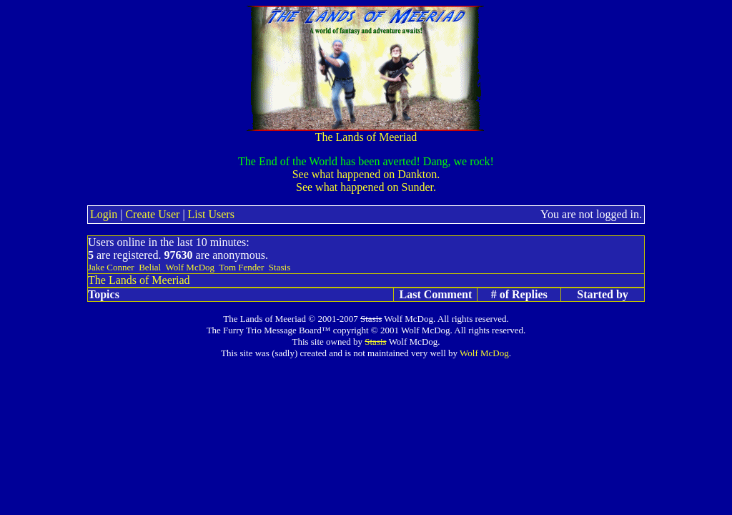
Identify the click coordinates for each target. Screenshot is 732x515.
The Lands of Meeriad (366, 132)
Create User (152, 214)
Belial (150, 267)
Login (103, 214)
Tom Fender (241, 267)
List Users (211, 214)
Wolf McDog (189, 267)
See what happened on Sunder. (366, 187)
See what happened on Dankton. (366, 174)
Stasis (279, 267)
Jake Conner (111, 267)
